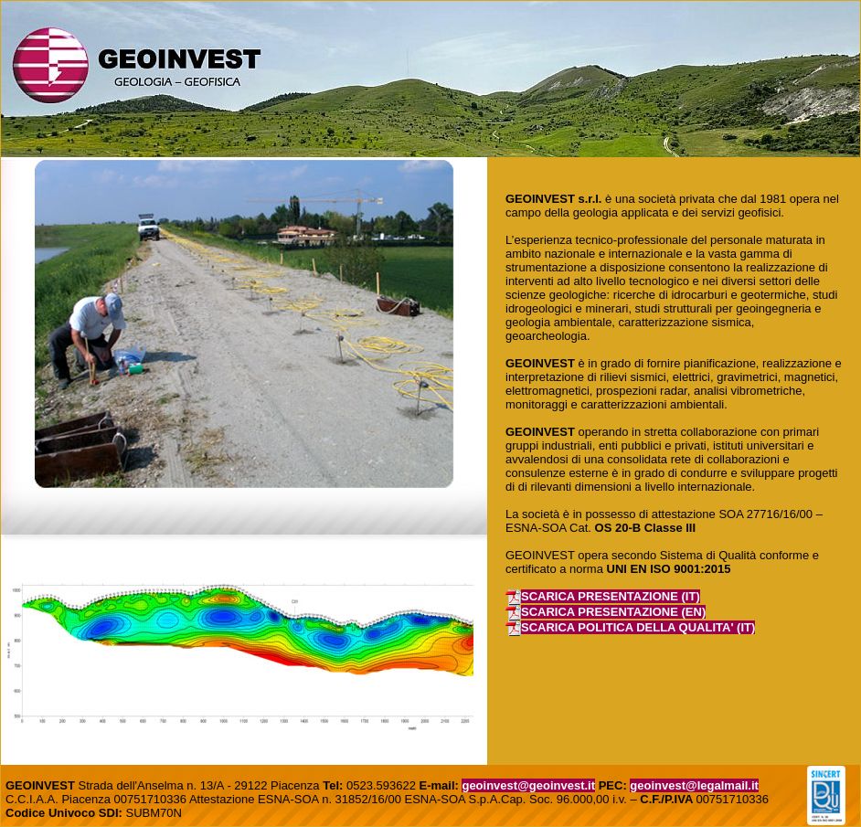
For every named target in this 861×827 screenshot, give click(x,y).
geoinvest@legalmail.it (694, 785)
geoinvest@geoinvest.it (528, 785)
